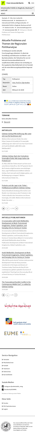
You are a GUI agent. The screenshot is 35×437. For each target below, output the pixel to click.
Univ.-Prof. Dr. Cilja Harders (21, 83)
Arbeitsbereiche (20, 20)
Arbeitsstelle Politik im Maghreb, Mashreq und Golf (16, 25)
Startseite (4, 18)
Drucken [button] (5, 403)
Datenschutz (7, 371)
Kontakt (5, 365)
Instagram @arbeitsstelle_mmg (13, 386)
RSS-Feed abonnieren (9, 406)
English (5, 409)
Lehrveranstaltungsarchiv (24, 27)
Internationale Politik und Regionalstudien (14, 23)
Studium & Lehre (9, 27)
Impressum (6, 368)
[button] (3, 208)
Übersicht (6, 122)
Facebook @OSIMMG (10, 389)
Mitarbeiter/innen (8, 362)
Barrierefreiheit (7, 374)
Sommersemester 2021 (10, 30)
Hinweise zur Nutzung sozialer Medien (11, 393)
